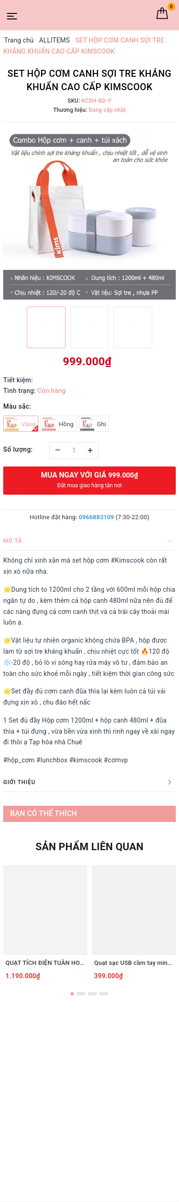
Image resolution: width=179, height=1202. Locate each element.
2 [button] (80, 993)
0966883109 (96, 517)
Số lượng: (18, 449)
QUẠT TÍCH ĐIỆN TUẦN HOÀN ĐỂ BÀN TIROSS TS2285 (45, 962)
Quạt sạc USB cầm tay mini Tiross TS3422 (133, 962)
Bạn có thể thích (43, 813)
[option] (89, 213)
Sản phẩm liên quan (89, 846)
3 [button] (92, 993)
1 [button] (72, 993)
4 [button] (103, 993)
